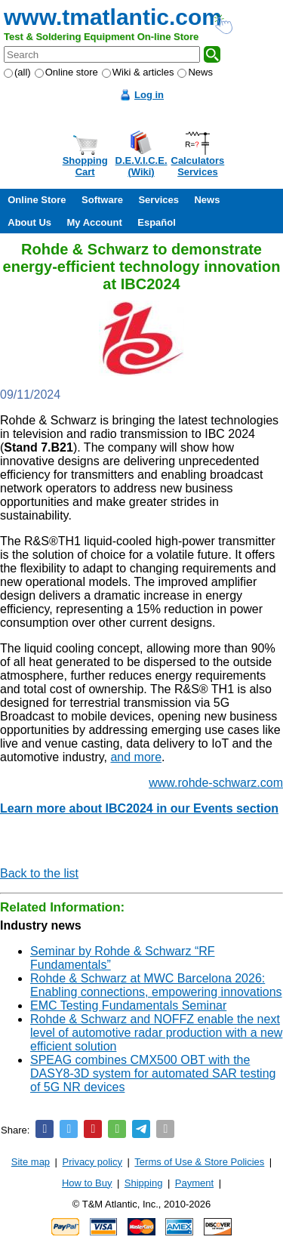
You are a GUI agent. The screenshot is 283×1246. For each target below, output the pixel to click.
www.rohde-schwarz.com (216, 782)
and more (135, 757)
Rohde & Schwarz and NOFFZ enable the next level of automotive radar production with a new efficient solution (156, 1033)
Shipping (144, 1183)
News (195, 72)
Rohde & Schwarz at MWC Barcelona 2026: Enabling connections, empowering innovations (156, 985)
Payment (194, 1183)
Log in (149, 94)
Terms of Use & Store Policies (199, 1161)
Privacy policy (92, 1161)
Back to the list (39, 873)
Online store (66, 72)
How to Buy (87, 1183)
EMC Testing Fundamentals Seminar (128, 1005)
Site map (30, 1161)
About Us (29, 222)
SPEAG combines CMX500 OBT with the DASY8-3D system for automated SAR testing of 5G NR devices (152, 1073)
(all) (17, 72)
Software (102, 199)
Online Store (37, 199)
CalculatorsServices (198, 166)
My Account (94, 222)
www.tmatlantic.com (113, 17)
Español (156, 222)
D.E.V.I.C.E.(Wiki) (141, 166)
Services (158, 199)
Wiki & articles (138, 72)
